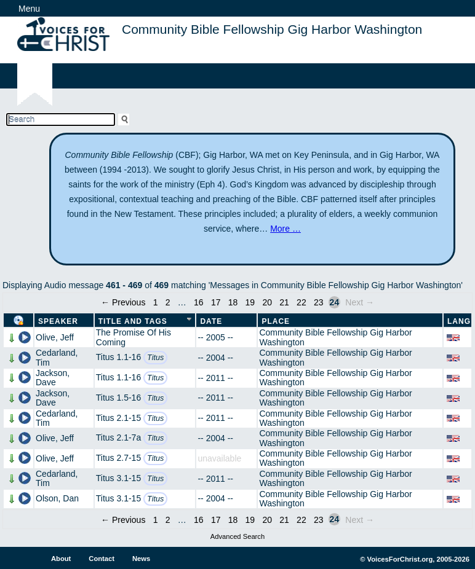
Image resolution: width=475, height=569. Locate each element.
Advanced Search (237, 536)
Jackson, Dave (53, 377)
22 (301, 302)
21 (284, 302)
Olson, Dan (57, 498)
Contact (101, 558)
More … (285, 228)
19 (250, 302)
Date (211, 321)
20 (267, 302)
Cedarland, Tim (57, 357)
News (141, 558)
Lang (459, 321)
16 (199, 302)
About (61, 558)
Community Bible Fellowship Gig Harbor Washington (335, 337)
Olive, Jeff (55, 337)
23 (319, 302)
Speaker (58, 321)
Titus (155, 357)
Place (275, 321)
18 (233, 302)
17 (216, 302)
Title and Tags (132, 321)
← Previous (123, 302)
